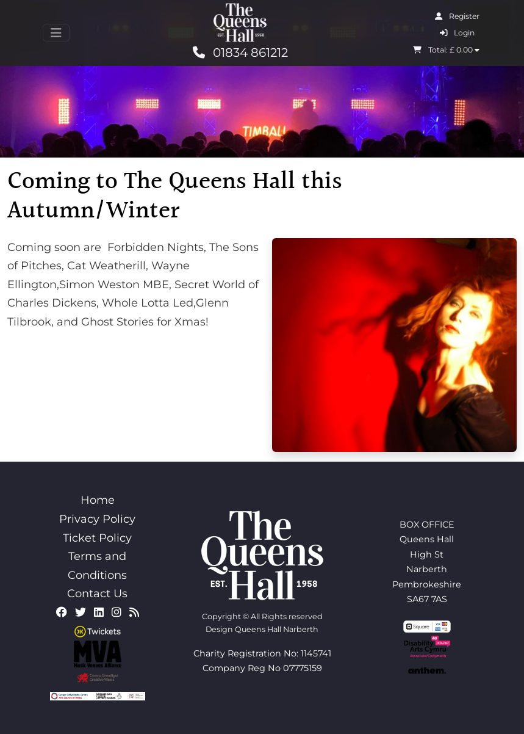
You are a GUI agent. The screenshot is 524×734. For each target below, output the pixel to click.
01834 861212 (240, 52)
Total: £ (446, 49)
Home (98, 500)
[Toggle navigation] (56, 33)
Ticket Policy (97, 538)
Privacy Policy (97, 519)
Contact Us (97, 593)
